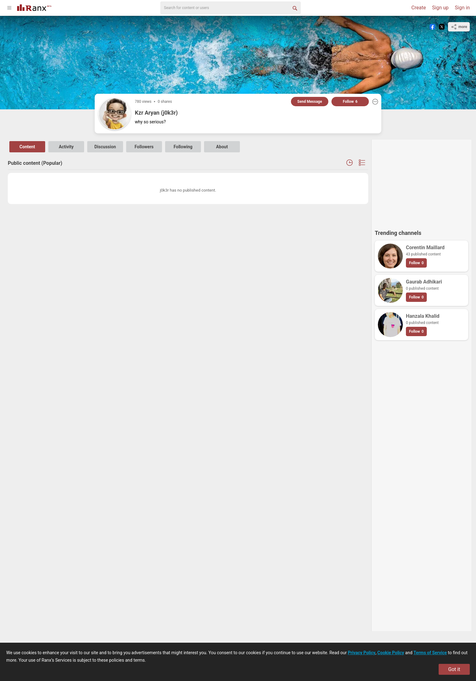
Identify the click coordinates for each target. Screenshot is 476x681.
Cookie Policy (390, 652)
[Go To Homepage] (34, 7)
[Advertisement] (421, 182)
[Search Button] (294, 7)
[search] (230, 8)
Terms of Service (430, 652)
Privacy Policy (361, 652)
